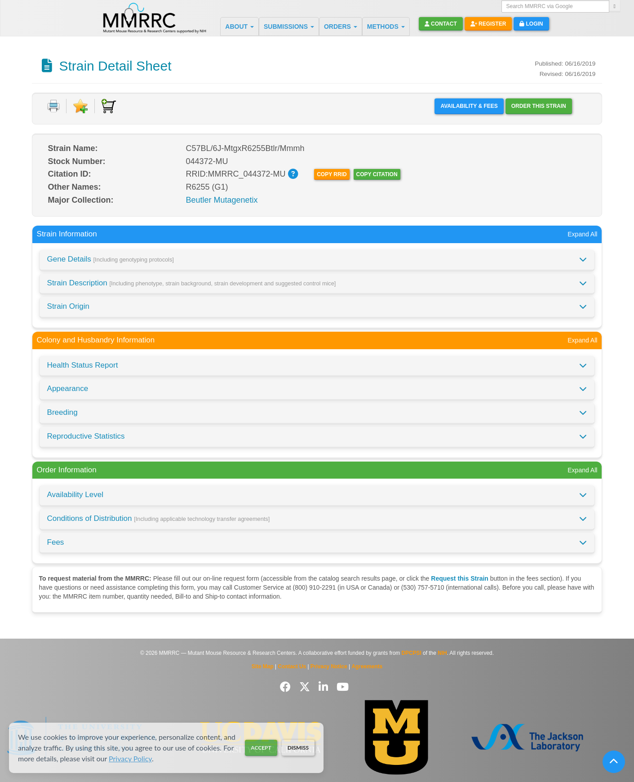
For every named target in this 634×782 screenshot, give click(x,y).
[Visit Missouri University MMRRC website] (396, 737)
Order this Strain (538, 106)
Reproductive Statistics (86, 436)
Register (488, 24)
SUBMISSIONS (289, 26)
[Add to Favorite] (80, 106)
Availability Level (75, 494)
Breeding (62, 412)
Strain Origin (68, 306)
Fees (55, 542)
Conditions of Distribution (158, 518)
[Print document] (53, 106)
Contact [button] (441, 24)
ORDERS (340, 26)
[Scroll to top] (614, 762)
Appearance (68, 388)
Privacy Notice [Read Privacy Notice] (328, 666)
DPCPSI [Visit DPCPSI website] (411, 653)
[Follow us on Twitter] (306, 687)
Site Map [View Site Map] (263, 666)
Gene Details (110, 259)
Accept (261, 747)
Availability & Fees (468, 106)
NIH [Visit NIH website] (442, 653)
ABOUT (239, 26)
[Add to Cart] (109, 106)
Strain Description (191, 283)
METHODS (386, 26)
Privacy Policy (130, 758)
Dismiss (298, 747)
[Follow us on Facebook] (287, 687)
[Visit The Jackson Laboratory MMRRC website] (527, 737)
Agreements (367, 666)
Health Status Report (82, 365)
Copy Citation (377, 174)
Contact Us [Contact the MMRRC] (292, 666)
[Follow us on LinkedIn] (325, 687)
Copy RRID (331, 174)
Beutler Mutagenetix (222, 200)
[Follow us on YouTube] (343, 687)
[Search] (615, 6)
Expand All (582, 234)
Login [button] (531, 24)
